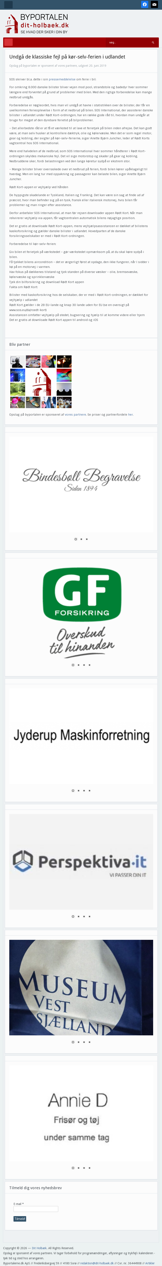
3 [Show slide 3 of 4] (84, 665)
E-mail (19, 1204)
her (130, 414)
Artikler (150, 1263)
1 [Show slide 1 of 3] (75, 539)
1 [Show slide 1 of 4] (73, 665)
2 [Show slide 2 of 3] (81, 539)
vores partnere (75, 414)
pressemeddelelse (62, 79)
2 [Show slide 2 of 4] (78, 665)
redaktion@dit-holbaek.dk (97, 1263)
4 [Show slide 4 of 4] (89, 665)
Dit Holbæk (39, 1248)
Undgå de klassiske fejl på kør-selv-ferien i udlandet (67, 57)
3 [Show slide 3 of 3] (86, 539)
